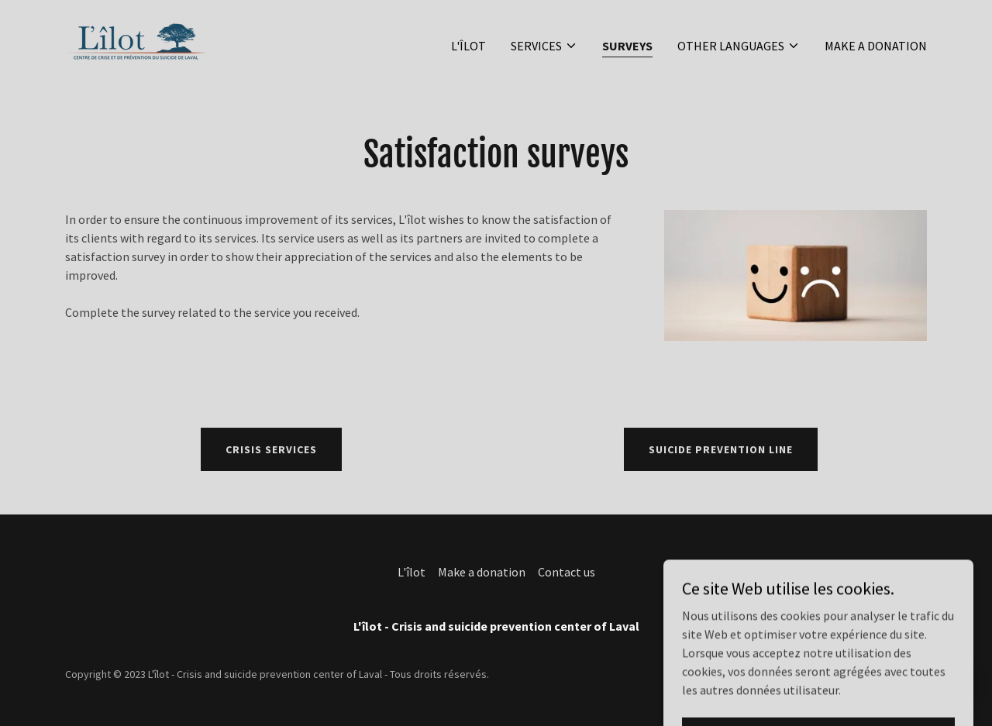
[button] (544, 45)
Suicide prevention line (721, 449)
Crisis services (271, 449)
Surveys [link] (627, 45)
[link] (136, 42)
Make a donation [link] (876, 45)
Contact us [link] (566, 572)
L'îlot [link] (468, 45)
